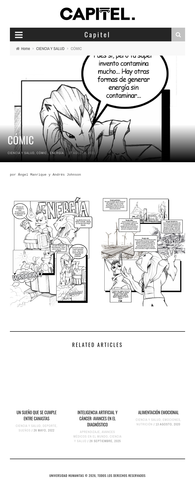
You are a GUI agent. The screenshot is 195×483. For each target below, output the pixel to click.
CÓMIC (42, 153)
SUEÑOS (25, 430)
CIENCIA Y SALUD (21, 153)
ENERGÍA (57, 153)
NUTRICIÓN (145, 424)
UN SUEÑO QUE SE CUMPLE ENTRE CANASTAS (37, 415)
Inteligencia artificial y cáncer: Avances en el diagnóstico (97, 418)
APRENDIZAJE (90, 432)
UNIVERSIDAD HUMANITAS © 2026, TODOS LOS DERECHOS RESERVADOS (98, 475)
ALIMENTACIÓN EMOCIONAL (158, 412)
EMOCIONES (171, 420)
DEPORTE (49, 426)
